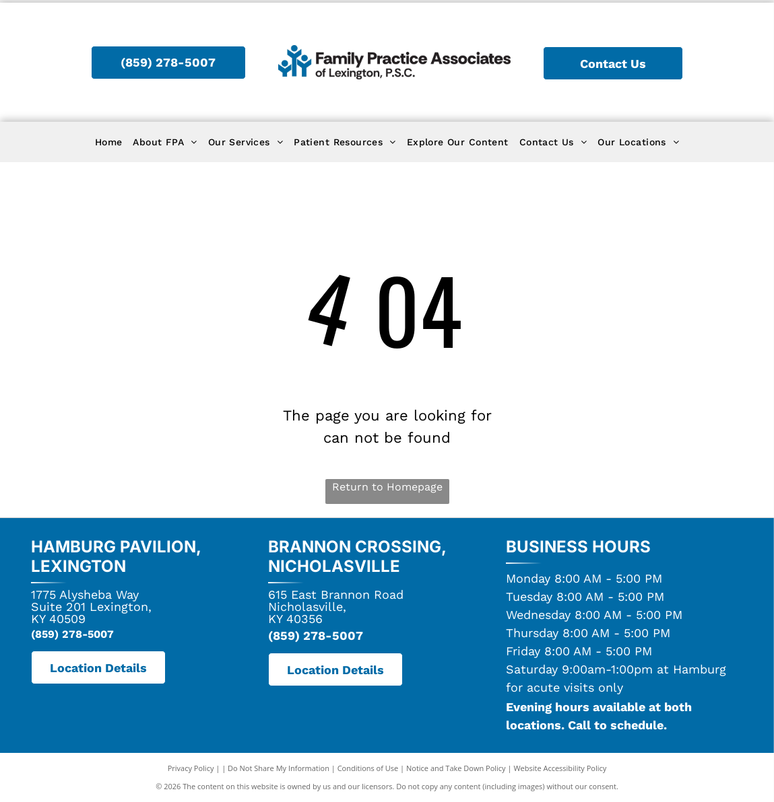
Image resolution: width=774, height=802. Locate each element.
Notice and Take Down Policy (456, 768)
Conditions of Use (368, 768)
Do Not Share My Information (278, 768)
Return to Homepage (387, 486)
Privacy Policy (191, 768)
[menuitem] (109, 142)
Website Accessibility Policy (559, 768)
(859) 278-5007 (72, 634)
